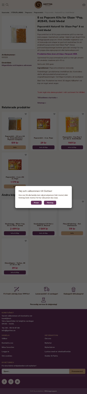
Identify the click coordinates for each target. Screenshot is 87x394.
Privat (36, 203)
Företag (50, 203)
